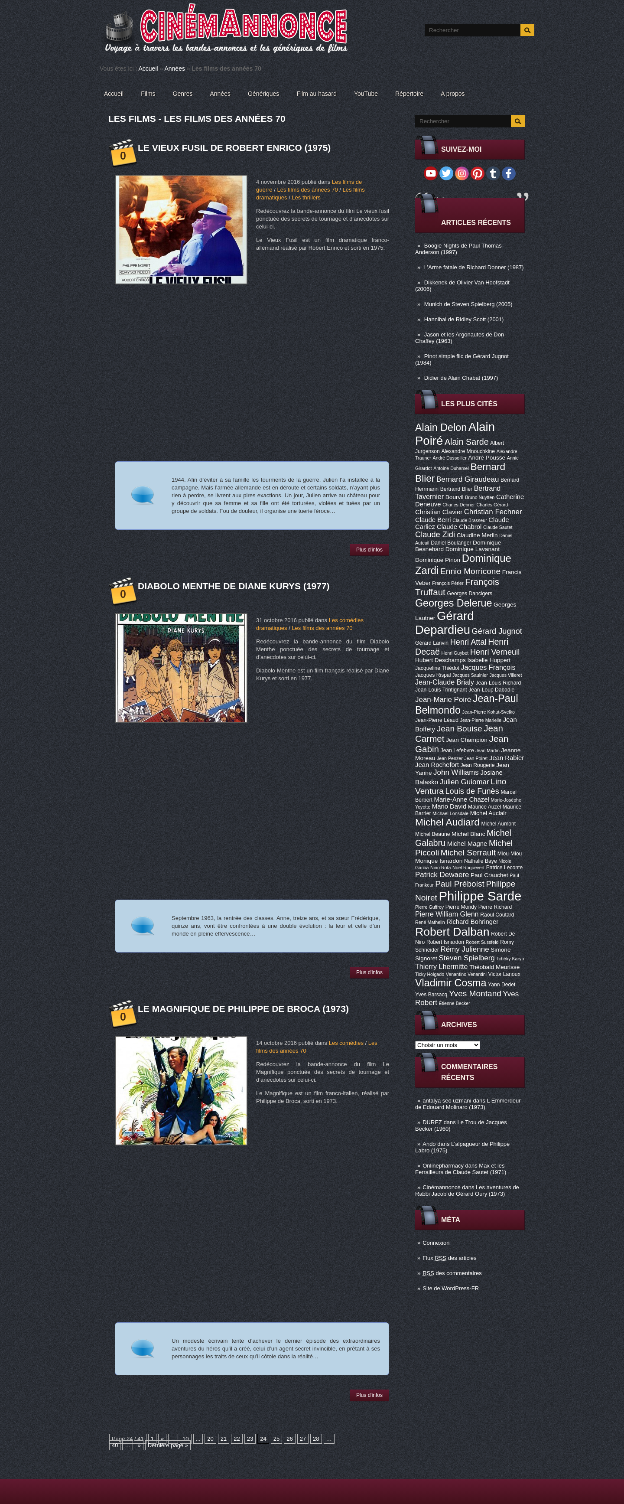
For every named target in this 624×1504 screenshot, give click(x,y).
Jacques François (488, 667)
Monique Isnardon (438, 861)
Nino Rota (440, 867)
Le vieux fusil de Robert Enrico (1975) (234, 148)
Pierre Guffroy (429, 907)
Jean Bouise (459, 728)
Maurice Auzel (484, 807)
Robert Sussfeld (482, 942)
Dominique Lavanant (472, 549)
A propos (453, 93)
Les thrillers (306, 197)
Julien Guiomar (464, 782)
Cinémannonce (441, 1187)
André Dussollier (450, 457)
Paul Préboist (459, 883)
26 (289, 1438)
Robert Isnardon (445, 942)
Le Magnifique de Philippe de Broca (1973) (243, 1009)
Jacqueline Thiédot (437, 668)
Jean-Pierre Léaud (436, 720)
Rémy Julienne (464, 949)
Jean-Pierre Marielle (480, 720)
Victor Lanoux (504, 974)
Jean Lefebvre (457, 750)
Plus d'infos (369, 550)
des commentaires (452, 1273)
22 (237, 1438)
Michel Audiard (447, 822)
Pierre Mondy (461, 907)
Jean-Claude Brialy (444, 682)
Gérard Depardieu (444, 622)
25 (276, 1438)
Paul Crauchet (489, 875)
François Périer (447, 583)
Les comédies (346, 1043)
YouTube (366, 93)
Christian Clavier (438, 512)
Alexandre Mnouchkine (468, 451)
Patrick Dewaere (442, 875)
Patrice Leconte (504, 868)
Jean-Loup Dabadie (491, 690)
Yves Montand (475, 993)
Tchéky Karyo (510, 958)
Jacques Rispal (433, 675)
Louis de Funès (472, 791)
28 (316, 1438)
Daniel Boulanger (451, 543)
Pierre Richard (495, 907)
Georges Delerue (453, 603)
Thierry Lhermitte (441, 966)
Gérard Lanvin (431, 643)
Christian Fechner (493, 512)
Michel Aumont (498, 824)
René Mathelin (430, 922)
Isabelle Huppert (489, 660)
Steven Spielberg (467, 958)
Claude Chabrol (459, 526)
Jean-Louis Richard (498, 683)
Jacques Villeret (505, 675)
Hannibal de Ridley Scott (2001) (464, 319)
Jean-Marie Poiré (443, 699)
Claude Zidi (435, 534)
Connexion (435, 1243)
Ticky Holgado (429, 974)
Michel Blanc (468, 834)
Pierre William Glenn (447, 914)
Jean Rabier (506, 757)
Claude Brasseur (469, 520)
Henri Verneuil (495, 652)
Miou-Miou (509, 854)
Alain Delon (441, 427)
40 (115, 1445)
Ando (429, 1144)
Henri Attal (468, 642)
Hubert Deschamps (440, 660)
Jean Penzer (450, 758)
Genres (183, 93)
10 (185, 1438)
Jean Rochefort (437, 764)
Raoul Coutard (497, 915)
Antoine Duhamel (451, 468)
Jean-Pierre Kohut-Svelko (488, 711)
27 (303, 1438)
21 (224, 1438)
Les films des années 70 (307, 189)
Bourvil (454, 497)
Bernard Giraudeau (467, 479)
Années (174, 68)
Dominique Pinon (437, 560)
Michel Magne (467, 843)
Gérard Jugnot (497, 631)
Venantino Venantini (466, 974)
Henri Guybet (455, 653)
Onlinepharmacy (443, 1165)
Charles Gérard (492, 504)
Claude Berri (433, 519)
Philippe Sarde (480, 896)
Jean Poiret (476, 758)
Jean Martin (487, 750)
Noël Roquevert (468, 867)
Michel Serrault (468, 852)
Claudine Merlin (477, 535)
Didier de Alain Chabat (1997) (461, 378)
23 (250, 1438)
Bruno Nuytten (479, 497)
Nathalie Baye (480, 861)
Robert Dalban (452, 931)
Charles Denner (458, 504)
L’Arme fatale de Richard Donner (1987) (474, 267)
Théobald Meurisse (494, 967)
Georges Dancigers (469, 594)
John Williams (456, 772)
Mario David (449, 806)
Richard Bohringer (472, 921)
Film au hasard (316, 93)
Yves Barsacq (431, 995)
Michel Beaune (432, 834)
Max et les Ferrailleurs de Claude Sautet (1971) (460, 1168)
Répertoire (409, 93)
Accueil (148, 68)
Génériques (263, 93)
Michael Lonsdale (450, 813)
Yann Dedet (501, 985)
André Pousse (486, 457)
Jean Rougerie (478, 765)
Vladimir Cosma (450, 983)
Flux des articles (449, 1258)
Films (148, 93)
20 (210, 1438)
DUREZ (432, 1122)
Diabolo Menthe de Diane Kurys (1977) (234, 586)
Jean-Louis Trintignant (441, 690)
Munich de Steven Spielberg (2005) (468, 304)
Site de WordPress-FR (450, 1288)
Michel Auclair (488, 813)
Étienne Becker (454, 1003)
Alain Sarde (467, 442)
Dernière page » (168, 1445)
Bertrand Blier (456, 489)
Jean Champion (467, 740)
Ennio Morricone (470, 571)
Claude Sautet (498, 527)
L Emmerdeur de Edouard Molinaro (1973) (468, 1103)
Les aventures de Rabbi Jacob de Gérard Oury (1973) (467, 1190)
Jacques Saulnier (470, 675)
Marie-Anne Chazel (461, 799)
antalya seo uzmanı (446, 1100)
